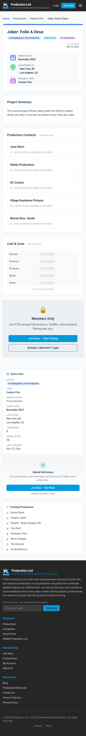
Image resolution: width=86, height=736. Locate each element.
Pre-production (67, 38)
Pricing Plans (10, 658)
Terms (48, 725)
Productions (19, 18)
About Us (8, 668)
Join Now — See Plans (43, 487)
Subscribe (51, 608)
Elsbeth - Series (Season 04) (26, 523)
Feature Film (37, 18)
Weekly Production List (15, 638)
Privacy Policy (10, 702)
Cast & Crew (9, 633)
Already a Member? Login (43, 347)
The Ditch (16, 528)
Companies (9, 629)
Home (6, 18)
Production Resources (15, 687)
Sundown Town (19, 533)
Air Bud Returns (19, 549)
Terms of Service (12, 697)
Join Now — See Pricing (43, 338)
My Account (9, 663)
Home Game (17, 512)
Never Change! (18, 538)
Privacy (38, 725)
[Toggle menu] (80, 5)
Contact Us (9, 692)
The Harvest (17, 544)
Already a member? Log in (43, 494)
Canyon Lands (18, 517)
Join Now (68, 5)
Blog (5, 683)
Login (56, 5)
